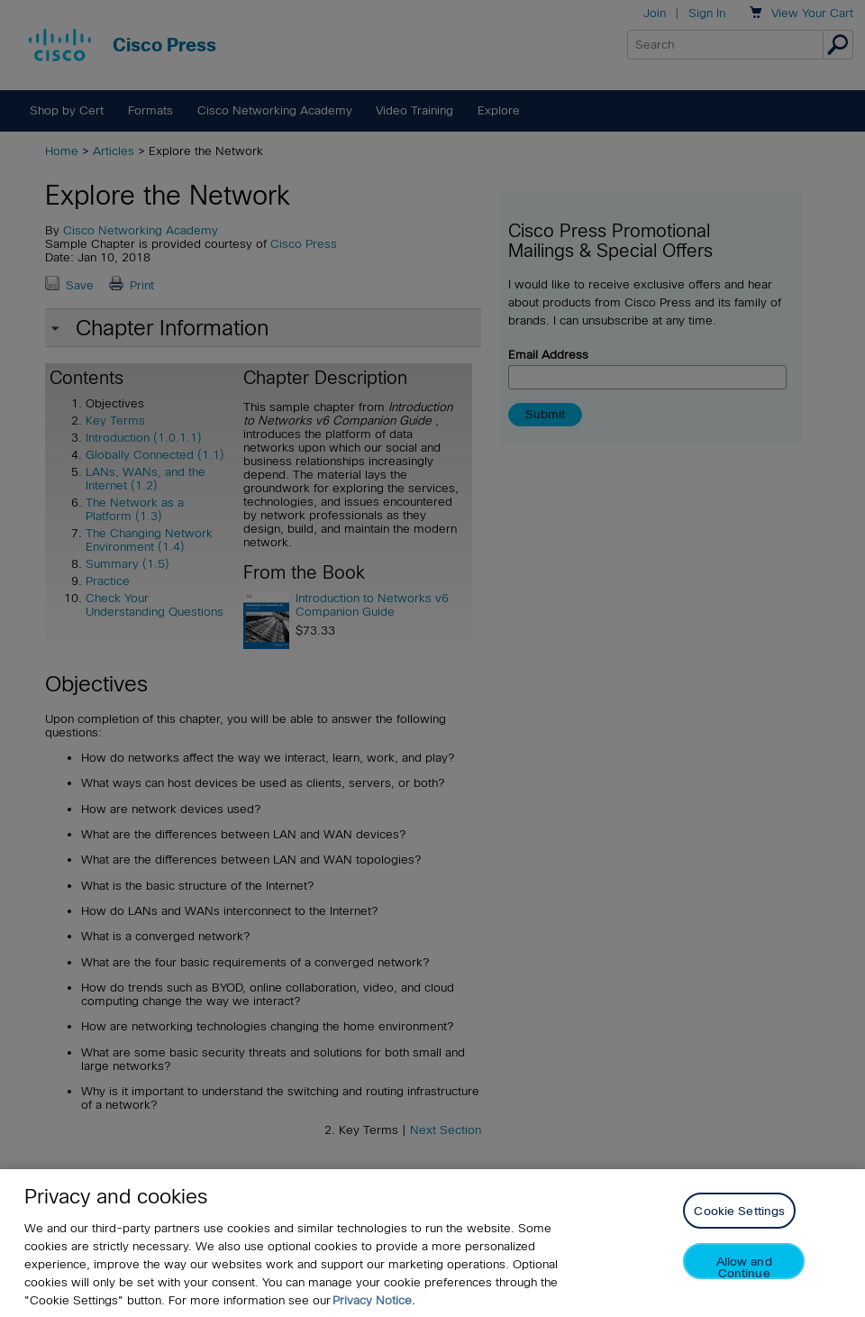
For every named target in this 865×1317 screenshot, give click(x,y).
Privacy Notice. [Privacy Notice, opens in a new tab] (373, 1300)
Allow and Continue (744, 1267)
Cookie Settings (739, 1211)
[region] (432, 1243)
